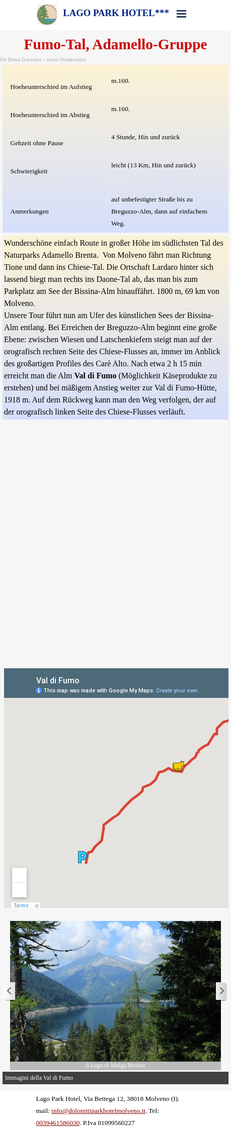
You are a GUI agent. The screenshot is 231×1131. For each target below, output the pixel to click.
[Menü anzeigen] (181, 13)
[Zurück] (10, 991)
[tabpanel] (115, 148)
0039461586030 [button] (58, 1122)
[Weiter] (221, 991)
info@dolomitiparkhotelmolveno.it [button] (98, 1110)
